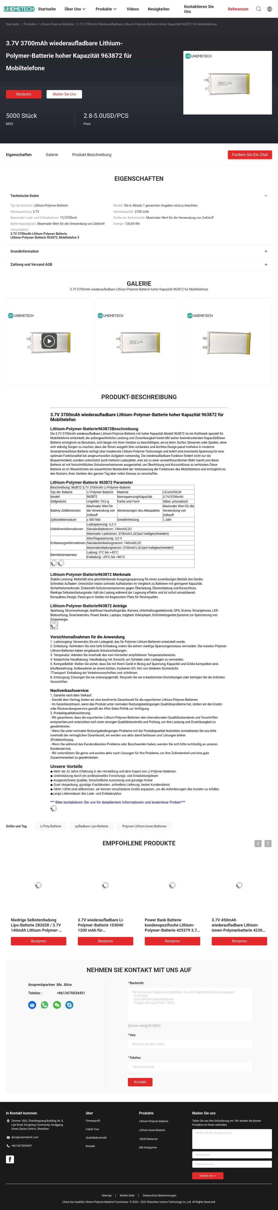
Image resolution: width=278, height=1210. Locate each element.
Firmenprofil (93, 1120)
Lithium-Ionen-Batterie (152, 1130)
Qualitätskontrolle (96, 1137)
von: (133, 1035)
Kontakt (140, 1082)
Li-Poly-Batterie (50, 826)
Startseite (12, 24)
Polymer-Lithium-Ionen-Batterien (144, 826)
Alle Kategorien (148, 1147)
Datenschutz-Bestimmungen (159, 1195)
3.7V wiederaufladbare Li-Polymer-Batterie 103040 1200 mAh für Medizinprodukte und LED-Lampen (101, 930)
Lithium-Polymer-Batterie (56, 24)
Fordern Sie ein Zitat (250, 154)
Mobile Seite (127, 1195)
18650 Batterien (148, 1139)
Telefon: (135, 1057)
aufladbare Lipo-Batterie (91, 826)
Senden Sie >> (208, 1175)
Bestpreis (23, 94)
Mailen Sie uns (64, 94)
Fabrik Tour (92, 1129)
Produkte (30, 24)
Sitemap (107, 1195)
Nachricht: (137, 983)
